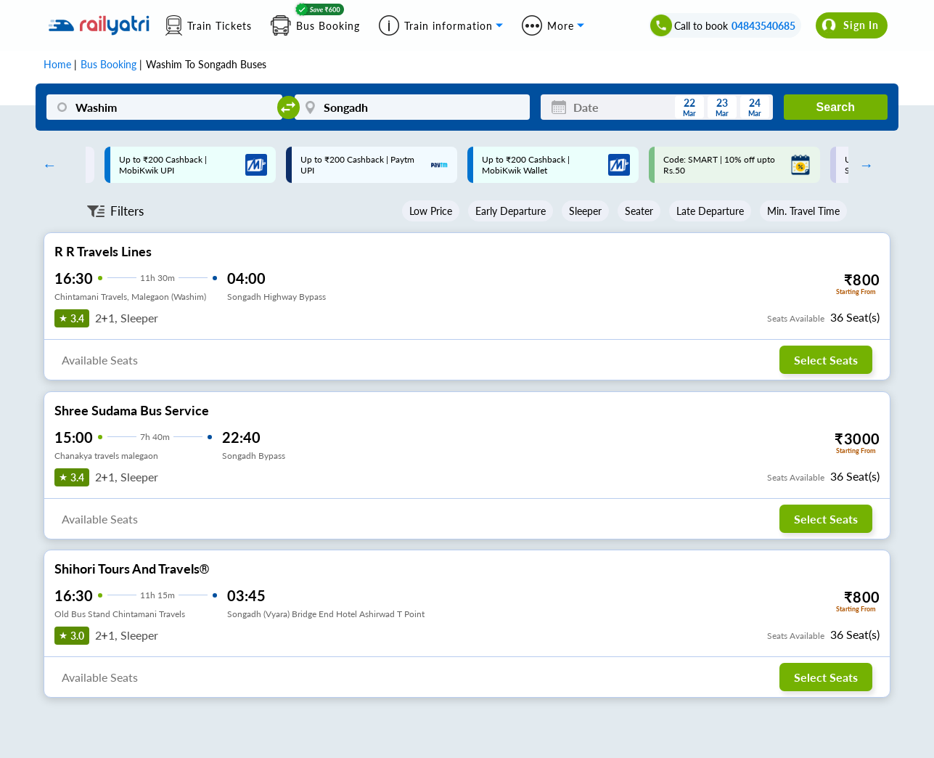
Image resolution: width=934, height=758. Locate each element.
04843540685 (763, 26)
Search (835, 107)
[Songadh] (412, 107)
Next (863, 165)
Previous (45, 165)
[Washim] (164, 107)
